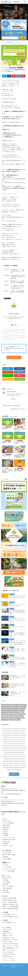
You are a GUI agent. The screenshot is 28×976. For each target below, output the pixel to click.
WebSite (13, 399)
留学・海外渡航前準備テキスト (10, 948)
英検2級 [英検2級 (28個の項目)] (21, 716)
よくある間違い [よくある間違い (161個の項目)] (19, 706)
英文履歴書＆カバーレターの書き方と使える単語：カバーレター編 (17, 271)
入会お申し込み (7, 852)
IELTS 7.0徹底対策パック (9, 922)
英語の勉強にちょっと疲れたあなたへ (13, 626)
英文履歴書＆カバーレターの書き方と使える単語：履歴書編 (17, 281)
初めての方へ (6, 821)
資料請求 (5, 843)
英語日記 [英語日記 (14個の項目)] (22, 717)
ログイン (5, 864)
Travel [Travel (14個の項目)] (13, 706)
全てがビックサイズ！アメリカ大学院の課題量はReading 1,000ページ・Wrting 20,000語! (13, 641)
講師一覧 (14, 774)
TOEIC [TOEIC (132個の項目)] (10, 706)
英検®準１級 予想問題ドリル (10, 904)
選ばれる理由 (6, 825)
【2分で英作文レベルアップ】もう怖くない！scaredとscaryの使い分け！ (13, 619)
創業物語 (5, 833)
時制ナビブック (7, 933)
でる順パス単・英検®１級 (9, 898)
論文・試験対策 (7, 888)
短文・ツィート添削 (8, 886)
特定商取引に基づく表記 (9, 839)
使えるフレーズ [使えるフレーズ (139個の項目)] (11, 712)
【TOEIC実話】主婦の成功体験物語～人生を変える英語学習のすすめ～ (13, 611)
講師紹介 (5, 829)
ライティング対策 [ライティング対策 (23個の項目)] (15, 710)
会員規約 (5, 856)
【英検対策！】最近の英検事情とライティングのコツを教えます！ (17, 292)
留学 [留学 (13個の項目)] (18, 714)
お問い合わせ (6, 841)
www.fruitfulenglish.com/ (9, 321)
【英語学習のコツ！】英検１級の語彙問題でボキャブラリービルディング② (13, 664)
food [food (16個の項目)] (21, 704)
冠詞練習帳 (6, 931)
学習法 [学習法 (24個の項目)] (11, 714)
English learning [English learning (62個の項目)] (16, 704)
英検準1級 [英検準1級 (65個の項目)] (3, 717)
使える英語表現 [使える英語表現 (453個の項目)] (18, 712)
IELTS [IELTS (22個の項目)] (2, 706)
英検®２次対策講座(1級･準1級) (10, 908)
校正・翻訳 (6, 892)
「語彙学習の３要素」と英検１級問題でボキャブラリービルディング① (13, 649)
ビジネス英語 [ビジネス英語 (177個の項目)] (22, 708)
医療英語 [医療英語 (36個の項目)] (7, 714)
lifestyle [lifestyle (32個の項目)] (6, 706)
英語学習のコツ (8, 265)
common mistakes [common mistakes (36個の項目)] (5, 704)
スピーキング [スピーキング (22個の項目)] (9, 708)
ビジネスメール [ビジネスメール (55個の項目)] (16, 708)
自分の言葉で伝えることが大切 (17, 409)
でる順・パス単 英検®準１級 (10, 902)
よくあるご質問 (7, 859)
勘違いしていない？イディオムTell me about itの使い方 (13, 603)
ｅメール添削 (6, 882)
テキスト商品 (6, 927)
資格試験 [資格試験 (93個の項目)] (18, 719)
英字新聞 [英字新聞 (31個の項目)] (7, 716)
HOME (4, 818)
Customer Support (11, 391)
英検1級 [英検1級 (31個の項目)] (17, 716)
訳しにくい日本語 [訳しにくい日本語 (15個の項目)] (4, 719)
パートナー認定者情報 (8, 871)
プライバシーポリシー (8, 837)
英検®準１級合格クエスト (9, 900)
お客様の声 (6, 827)
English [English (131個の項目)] (11, 704)
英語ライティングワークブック (10, 946)
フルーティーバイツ (8, 958)
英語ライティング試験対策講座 (10, 906)
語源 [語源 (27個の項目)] (15, 719)
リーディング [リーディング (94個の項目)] (4, 712)
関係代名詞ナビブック (8, 937)
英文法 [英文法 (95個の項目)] (11, 716)
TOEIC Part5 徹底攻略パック (10, 916)
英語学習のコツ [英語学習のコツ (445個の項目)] (17, 717)
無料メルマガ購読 (7, 854)
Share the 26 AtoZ (7, 952)
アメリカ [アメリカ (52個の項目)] (24, 706)
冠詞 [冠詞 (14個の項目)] (22, 712)
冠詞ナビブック (7, 929)
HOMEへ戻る (14, 357)
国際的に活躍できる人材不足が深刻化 (12, 405)
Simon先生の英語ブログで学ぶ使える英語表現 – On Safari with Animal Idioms (17, 277)
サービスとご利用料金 (8, 823)
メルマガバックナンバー (9, 869)
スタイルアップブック (8, 960)
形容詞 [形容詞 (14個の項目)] (14, 714)
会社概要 (5, 835)
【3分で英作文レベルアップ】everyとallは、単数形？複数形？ (13, 656)
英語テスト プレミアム (8, 950)
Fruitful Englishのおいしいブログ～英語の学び (16, 965)
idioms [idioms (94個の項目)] (25, 704)
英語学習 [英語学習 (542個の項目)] (11, 717)
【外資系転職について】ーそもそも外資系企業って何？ (13, 693)
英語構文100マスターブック (10, 939)
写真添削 (5, 884)
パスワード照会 (7, 866)
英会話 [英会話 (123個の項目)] (24, 714)
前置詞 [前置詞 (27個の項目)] (2, 714)
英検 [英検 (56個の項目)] (14, 716)
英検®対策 (5, 896)
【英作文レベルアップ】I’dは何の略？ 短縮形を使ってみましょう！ (13, 596)
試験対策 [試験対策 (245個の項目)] (11, 719)
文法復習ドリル (7, 956)
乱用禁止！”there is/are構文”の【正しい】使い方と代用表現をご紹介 (13, 633)
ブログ (5, 831)
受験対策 (5, 890)
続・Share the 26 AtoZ (8, 954)
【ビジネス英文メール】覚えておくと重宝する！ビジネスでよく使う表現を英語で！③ (17, 287)
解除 (13, 854)
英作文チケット (7, 878)
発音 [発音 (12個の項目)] (21, 714)
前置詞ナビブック (7, 935)
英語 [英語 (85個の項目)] (7, 717)
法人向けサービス (7, 845)
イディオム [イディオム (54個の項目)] (3, 708)
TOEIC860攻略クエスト (9, 914)
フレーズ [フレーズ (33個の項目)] (3, 710)
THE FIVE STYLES (7, 941)
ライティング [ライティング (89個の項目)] (8, 710)
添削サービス (6, 875)
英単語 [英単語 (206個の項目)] (2, 716)
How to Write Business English (10, 943)
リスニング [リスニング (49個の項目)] (22, 710)
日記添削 (5, 880)
